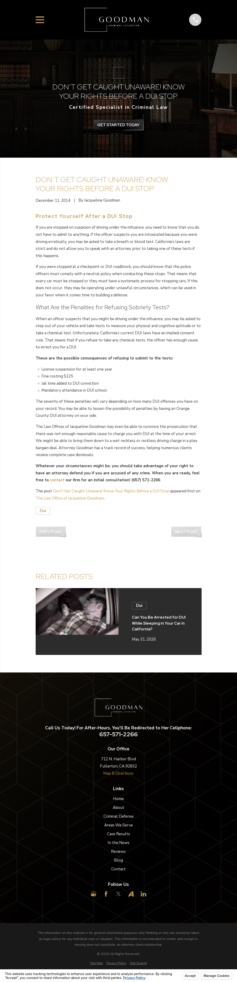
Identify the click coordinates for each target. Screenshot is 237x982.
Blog (118, 860)
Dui (43, 510)
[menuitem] (96, 963)
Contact (118, 869)
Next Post (186, 531)
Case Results (118, 834)
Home (118, 798)
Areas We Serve (118, 825)
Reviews (118, 851)
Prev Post (50, 531)
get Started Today (118, 124)
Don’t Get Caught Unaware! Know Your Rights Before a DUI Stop (111, 491)
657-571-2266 (118, 734)
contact (57, 480)
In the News (118, 842)
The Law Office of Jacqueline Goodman (70, 498)
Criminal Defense (118, 816)
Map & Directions (118, 773)
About (118, 807)
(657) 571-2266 (145, 480)
